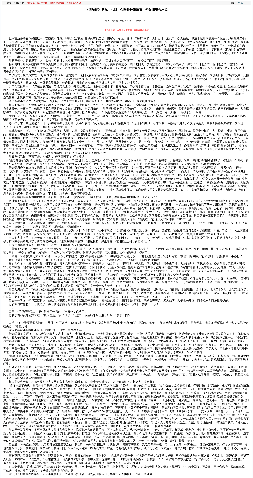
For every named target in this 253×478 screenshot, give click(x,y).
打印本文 (239, 2)
